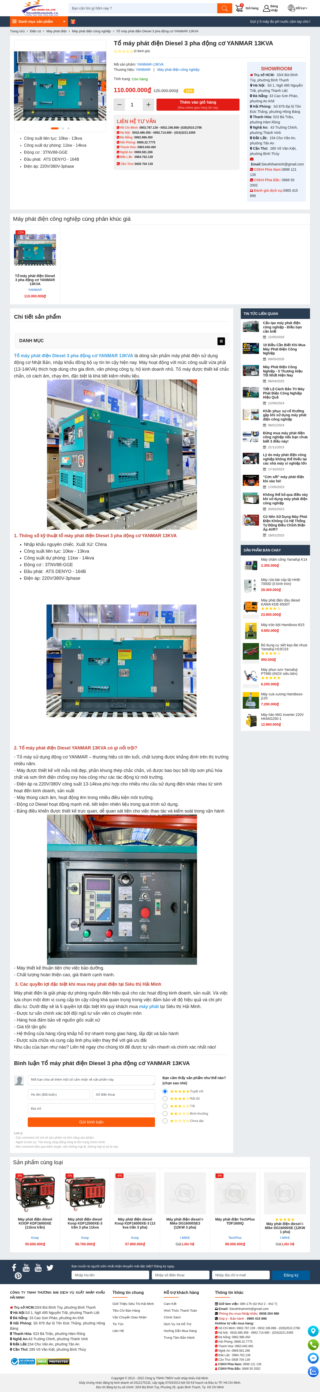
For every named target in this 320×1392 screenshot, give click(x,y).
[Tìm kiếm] (226, 8)
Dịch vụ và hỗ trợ (177, 1324)
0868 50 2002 (251, 1368)
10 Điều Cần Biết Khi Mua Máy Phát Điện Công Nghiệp (284, 349)
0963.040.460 (147, 147)
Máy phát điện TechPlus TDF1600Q (235, 1221)
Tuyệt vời (182, 1091)
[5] (165, 1091)
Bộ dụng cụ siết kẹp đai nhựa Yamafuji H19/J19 (284, 647)
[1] (165, 1120)
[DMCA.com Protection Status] (53, 1361)
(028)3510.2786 (191, 127)
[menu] (221, 341)
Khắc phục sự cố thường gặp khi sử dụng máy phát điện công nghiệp (284, 415)
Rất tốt (181, 1098)
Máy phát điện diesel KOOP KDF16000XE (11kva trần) (35, 1223)
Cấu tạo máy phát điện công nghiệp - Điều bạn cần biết (282, 327)
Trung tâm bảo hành (179, 1337)
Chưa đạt (183, 1120)
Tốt (178, 1106)
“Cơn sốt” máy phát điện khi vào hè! (283, 479)
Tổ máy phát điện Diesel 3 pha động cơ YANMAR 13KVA (35, 280)
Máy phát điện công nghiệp (178, 70)
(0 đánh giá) (132, 51)
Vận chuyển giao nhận (129, 1317)
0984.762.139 (143, 157)
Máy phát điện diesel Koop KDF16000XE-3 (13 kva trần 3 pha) (135, 1223)
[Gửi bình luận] (91, 1122)
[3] (165, 1106)
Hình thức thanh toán (180, 1310)
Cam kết (170, 1304)
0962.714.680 (162, 132)
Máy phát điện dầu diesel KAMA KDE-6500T (280, 602)
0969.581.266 (143, 152)
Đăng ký (291, 1275)
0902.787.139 (149, 127)
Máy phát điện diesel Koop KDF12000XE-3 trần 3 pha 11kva (85, 1223)
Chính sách (172, 1317)
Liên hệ (118, 1331)
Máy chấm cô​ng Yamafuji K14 (284, 559)
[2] (165, 1113)
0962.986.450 (143, 137)
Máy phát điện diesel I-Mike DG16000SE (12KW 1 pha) (285, 1228)
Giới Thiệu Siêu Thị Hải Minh (133, 1304)
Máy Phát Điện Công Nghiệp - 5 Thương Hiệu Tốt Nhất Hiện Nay (282, 371)
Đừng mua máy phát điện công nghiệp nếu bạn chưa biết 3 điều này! (285, 437)
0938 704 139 (241, 1359)
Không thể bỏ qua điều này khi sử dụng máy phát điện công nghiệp (285, 499)
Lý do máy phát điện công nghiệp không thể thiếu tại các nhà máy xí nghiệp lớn (285, 459)
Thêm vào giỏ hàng (198, 105)
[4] (165, 1098)
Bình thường (185, 1113)
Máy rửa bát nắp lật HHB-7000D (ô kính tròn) (281, 582)
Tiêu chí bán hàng (126, 1310)
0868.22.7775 (146, 142)
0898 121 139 (252, 1364)
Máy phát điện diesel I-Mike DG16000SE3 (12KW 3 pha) (185, 1223)
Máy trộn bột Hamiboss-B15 (282, 625)
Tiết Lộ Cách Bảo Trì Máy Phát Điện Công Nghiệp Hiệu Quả (283, 393)
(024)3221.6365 (185, 132)
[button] (299, 8)
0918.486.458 (141, 132)
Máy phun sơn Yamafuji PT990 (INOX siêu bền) (279, 672)
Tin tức (118, 1324)
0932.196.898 (169, 127)
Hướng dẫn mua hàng (180, 1331)
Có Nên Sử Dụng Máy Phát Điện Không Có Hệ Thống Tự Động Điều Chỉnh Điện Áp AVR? (285, 523)
